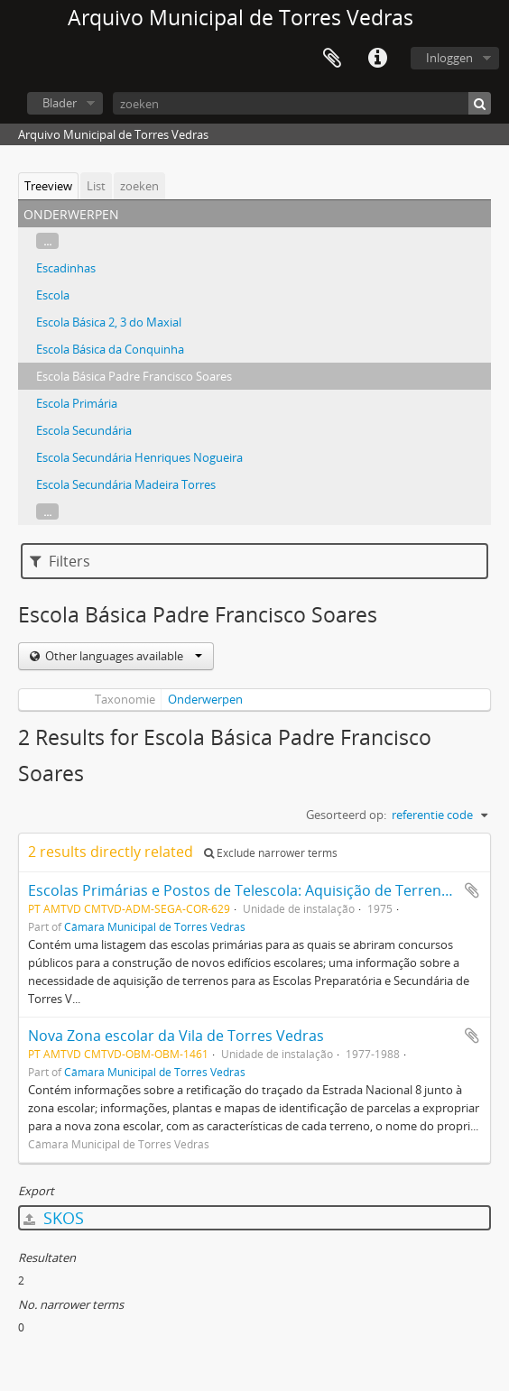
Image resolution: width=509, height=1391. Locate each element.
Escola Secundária (84, 430)
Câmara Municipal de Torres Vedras (154, 926)
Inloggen (449, 58)
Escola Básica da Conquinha (110, 349)
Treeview (48, 186)
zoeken (139, 186)
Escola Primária (76, 403)
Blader (59, 103)
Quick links (377, 58)
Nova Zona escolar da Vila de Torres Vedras (176, 1036)
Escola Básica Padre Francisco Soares (134, 376)
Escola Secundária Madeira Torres (126, 484)
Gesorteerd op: (346, 814)
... (47, 241)
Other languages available (122, 656)
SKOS (53, 1218)
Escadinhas (66, 268)
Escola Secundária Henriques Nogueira (139, 457)
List (96, 186)
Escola (52, 295)
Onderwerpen (205, 699)
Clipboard (332, 58)
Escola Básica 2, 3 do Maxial (108, 322)
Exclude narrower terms (271, 853)
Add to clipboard (472, 890)
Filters (60, 561)
